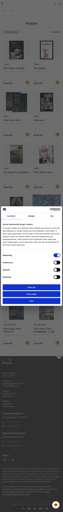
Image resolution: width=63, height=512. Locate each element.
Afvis (31, 301)
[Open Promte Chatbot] (55, 504)
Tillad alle (31, 287)
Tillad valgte (31, 294)
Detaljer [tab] (31, 216)
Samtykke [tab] (11, 216)
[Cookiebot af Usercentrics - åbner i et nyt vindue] (50, 209)
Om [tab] (51, 216)
